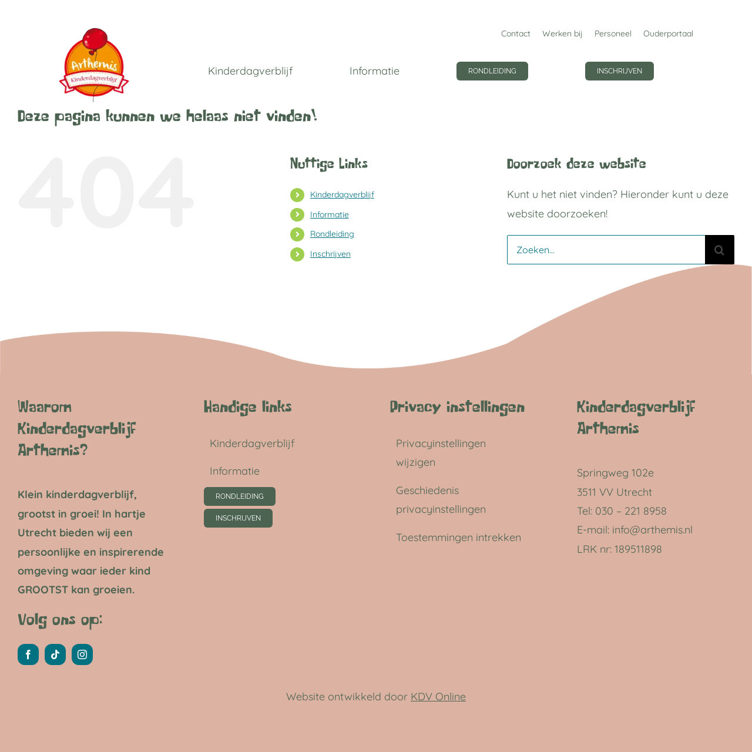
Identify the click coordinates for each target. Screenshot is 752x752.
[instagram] (82, 654)
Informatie (329, 214)
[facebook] (28, 654)
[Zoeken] (719, 249)
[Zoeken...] (606, 249)
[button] (461, 453)
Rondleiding (332, 234)
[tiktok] (55, 654)
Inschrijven (330, 254)
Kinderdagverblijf (342, 194)
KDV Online (438, 696)
